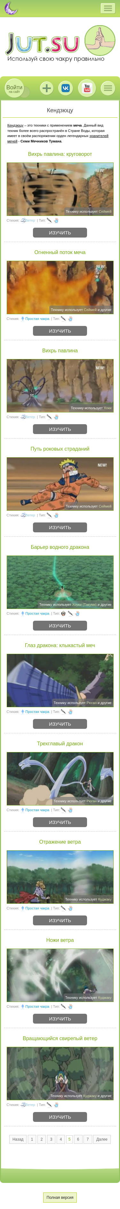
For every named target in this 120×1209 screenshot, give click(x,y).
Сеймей (105, 211)
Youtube (87, 88)
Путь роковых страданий (60, 449)
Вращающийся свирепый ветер (60, 1038)
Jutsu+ (46, 88)
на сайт (14, 88)
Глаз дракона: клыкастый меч (60, 645)
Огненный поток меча (60, 252)
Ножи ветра (60, 940)
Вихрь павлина (60, 350)
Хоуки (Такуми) (84, 604)
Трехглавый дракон (60, 743)
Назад (17, 1139)
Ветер (30, 220)
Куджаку (105, 899)
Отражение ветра (60, 842)
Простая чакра (37, 319)
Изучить (60, 232)
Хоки (107, 408)
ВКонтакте (65, 88)
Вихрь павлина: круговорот (60, 154)
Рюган (91, 703)
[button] (108, 8)
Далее (102, 1139)
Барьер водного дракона (60, 547)
